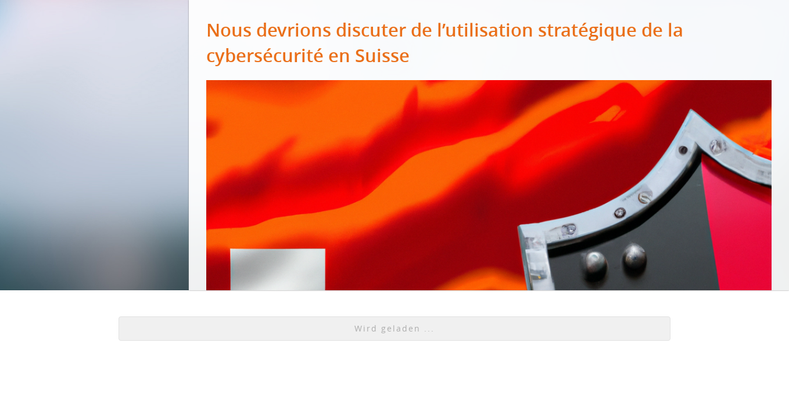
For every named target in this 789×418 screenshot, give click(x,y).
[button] (395, 328)
